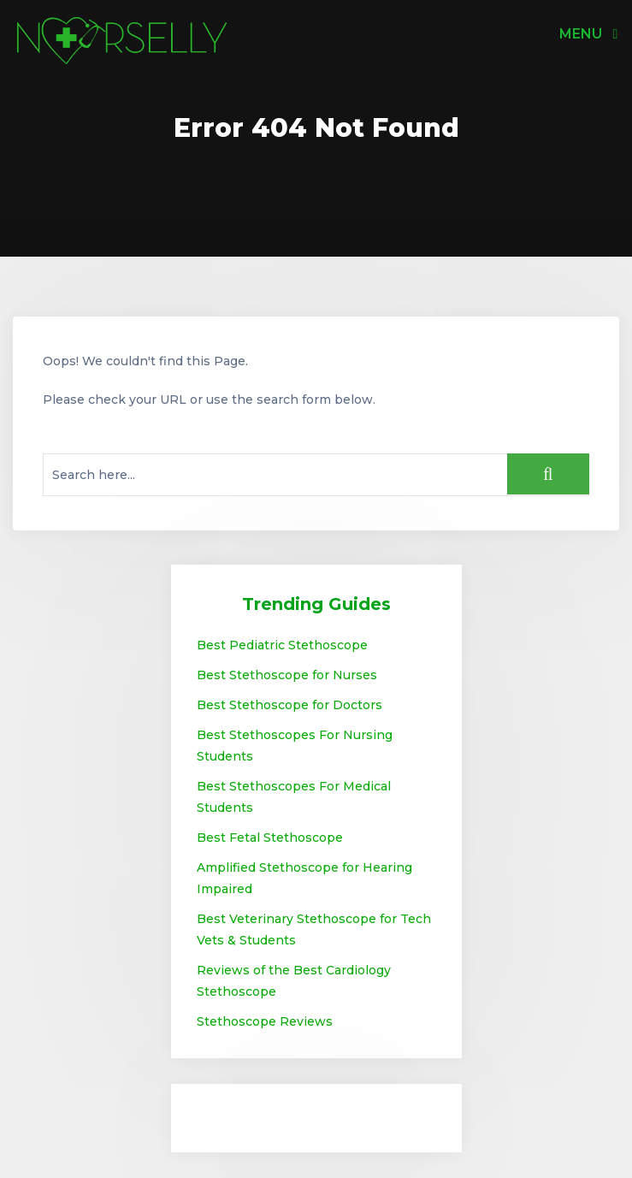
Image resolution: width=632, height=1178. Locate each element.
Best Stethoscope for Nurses (287, 675)
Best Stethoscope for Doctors (289, 705)
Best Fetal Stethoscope (270, 837)
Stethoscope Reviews (265, 1021)
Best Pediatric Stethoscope (282, 645)
